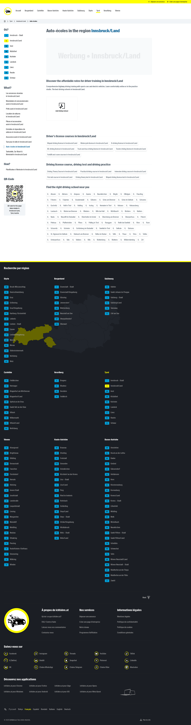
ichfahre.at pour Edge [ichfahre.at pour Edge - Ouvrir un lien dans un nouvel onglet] (63, 686)
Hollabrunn (112, 474)
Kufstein (10, 56)
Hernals (10, 479)
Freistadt (60, 458)
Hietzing (10, 485)
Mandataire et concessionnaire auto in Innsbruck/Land (17, 102)
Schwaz (9, 78)
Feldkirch (60, 396)
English (59, 709)
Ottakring (10, 538)
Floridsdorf (11, 474)
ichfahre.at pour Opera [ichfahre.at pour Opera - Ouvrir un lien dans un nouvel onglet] (88, 686)
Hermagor (10, 386)
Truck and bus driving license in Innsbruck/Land (95, 149)
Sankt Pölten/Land (114, 538)
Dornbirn (60, 391)
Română (44, 709)
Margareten (11, 517)
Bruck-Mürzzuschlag (14, 287)
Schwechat (112, 548)
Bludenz (60, 386)
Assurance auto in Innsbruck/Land (18, 137)
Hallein (110, 287)
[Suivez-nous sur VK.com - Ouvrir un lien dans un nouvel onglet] (17, 667)
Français (28, 709)
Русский (12, 709)
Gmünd (110, 463)
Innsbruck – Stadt (13, 35)
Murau (9, 345)
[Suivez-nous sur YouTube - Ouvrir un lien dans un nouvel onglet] (108, 654)
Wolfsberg (11, 428)
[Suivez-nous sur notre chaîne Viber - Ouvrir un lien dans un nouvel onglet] (108, 667)
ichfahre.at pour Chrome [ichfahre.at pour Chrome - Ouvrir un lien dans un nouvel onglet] (13, 686)
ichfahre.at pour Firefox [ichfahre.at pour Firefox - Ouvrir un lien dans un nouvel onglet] (38, 686)
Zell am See (112, 313)
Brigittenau (11, 453)
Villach (9, 412)
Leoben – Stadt (12, 324)
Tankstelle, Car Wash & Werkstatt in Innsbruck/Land (16, 153)
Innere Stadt (11, 490)
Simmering (11, 554)
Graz (8, 297)
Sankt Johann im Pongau (117, 292)
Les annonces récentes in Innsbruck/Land (14, 94)
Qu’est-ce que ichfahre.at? (51, 616)
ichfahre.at (13, 720)
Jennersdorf (61, 302)
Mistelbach (112, 522)
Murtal (9, 340)
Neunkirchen (112, 527)
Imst (8, 46)
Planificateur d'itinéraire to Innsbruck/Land (21, 169)
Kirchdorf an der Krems (66, 474)
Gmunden (60, 463)
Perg (59, 490)
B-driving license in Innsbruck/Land (124, 143)
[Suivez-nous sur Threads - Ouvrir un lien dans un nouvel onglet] (78, 654)
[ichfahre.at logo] (8, 11)
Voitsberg (10, 356)
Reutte (9, 72)
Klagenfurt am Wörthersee (17, 391)
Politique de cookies (124, 627)
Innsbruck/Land (21, 21)
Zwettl (110, 580)
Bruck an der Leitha (115, 453)
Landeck (10, 62)
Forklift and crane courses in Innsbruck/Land (63, 154)
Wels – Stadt (62, 532)
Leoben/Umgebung (14, 334)
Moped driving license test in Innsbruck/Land (122, 177)
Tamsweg (111, 308)
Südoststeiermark (13, 350)
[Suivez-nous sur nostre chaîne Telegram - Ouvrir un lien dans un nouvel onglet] (78, 667)
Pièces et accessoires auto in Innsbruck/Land (14, 123)
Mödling (111, 511)
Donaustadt (11, 463)
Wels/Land (61, 538)
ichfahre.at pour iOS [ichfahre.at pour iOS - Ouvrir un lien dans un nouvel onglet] (62, 691)
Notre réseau (84, 627)
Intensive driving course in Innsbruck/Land (130, 171)
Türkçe (20, 709)
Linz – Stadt (61, 479)
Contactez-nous (48, 632)
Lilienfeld (111, 506)
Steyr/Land (61, 511)
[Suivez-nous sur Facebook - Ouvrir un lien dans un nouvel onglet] (17, 654)
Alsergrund (11, 447)
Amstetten (112, 447)
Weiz (8, 361)
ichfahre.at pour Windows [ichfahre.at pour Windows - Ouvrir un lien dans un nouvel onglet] (13, 691)
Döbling (10, 458)
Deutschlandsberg (14, 292)
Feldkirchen (11, 380)
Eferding (60, 453)
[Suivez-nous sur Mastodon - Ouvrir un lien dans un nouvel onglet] (138, 667)
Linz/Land (61, 485)
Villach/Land (11, 423)
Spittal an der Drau (14, 401)
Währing (10, 559)
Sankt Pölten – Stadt (115, 532)
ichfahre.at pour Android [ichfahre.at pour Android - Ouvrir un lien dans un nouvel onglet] (38, 691)
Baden (110, 458)
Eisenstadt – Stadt (64, 287)
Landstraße (11, 500)
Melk (109, 517)
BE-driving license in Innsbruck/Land (60, 149)
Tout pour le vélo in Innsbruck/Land (19, 142)
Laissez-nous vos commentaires (54, 627)
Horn (109, 479)
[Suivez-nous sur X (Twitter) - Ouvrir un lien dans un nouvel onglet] (17, 660)
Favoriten (10, 469)
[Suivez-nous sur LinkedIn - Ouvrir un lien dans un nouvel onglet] (138, 660)
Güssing (60, 297)
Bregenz (60, 380)
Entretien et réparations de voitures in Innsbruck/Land (16, 130)
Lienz (9, 67)
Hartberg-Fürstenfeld (15, 313)
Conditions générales (125, 632)
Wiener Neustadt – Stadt (117, 564)
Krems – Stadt (113, 500)
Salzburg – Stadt (114, 297)
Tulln (109, 554)
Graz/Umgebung (13, 308)
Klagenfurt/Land (13, 396)
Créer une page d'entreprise (89, 622)
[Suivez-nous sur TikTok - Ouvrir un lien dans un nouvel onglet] (138, 654)
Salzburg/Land (113, 302)
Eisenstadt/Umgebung (65, 292)
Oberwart (60, 324)
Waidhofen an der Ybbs (116, 575)
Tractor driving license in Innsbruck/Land (131, 149)
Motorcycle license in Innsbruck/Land (94, 143)
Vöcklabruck (61, 527)
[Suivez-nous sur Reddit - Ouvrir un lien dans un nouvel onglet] (47, 660)
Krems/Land (112, 495)
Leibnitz (10, 318)
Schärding (61, 506)
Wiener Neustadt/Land (116, 559)
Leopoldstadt (12, 506)
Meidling (10, 527)
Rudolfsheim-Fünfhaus (15, 548)
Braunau (60, 447)
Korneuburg (112, 490)
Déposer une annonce (87, 616)
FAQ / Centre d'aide (49, 622)
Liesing (9, 511)
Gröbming (10, 302)
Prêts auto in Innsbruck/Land (16, 109)
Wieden (9, 564)
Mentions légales (123, 616)
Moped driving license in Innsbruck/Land (62, 143)
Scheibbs (111, 543)
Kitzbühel (10, 51)
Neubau (10, 532)
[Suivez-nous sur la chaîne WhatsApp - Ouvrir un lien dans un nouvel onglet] (47, 667)
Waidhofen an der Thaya (117, 570)
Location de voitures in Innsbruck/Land (13, 115)
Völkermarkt (11, 418)
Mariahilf (10, 522)
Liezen (9, 329)
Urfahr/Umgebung (64, 522)
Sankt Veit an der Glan (15, 407)
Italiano (52, 709)
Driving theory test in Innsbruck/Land (89, 177)
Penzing (10, 543)
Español (36, 709)
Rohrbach (60, 500)
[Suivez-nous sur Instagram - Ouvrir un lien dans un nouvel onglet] (47, 654)
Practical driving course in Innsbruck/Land (95, 171)
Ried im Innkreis (63, 495)
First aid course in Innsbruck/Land (59, 177)
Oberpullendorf (63, 318)
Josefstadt (11, 495)
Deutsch (67, 709)
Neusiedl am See (63, 313)
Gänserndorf (112, 469)
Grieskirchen (62, 469)
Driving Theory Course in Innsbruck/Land (62, 171)
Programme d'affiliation (88, 632)
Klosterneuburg (113, 485)
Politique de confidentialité (127, 622)
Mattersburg (62, 308)
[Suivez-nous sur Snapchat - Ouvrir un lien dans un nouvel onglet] (78, 660)
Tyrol (11, 21)
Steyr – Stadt (62, 517)
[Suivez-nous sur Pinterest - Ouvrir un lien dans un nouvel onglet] (108, 660)
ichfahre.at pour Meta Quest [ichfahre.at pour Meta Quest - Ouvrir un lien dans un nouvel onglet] (90, 691)
